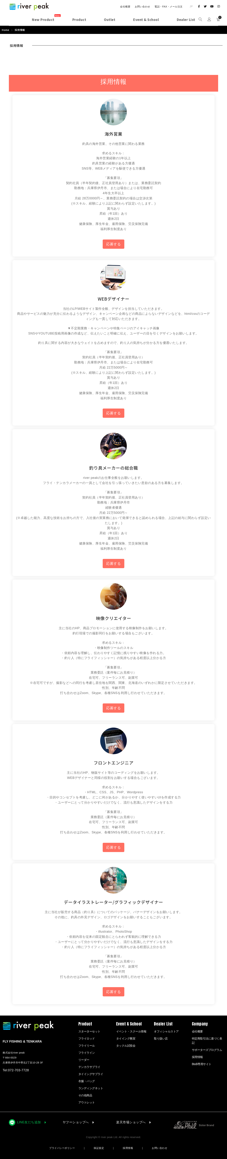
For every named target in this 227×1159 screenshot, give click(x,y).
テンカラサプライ (89, 1066)
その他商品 (85, 1095)
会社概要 (125, 6)
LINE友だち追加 (29, 1122)
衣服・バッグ (86, 1081)
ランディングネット (90, 1088)
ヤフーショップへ (76, 1122)
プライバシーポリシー (62, 1148)
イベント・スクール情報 (131, 1031)
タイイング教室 (125, 1038)
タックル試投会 (125, 1045)
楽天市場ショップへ (131, 1122)
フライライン (86, 1052)
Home (5, 30)
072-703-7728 (18, 1070)
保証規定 (99, 1148)
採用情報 (128, 1148)
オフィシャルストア (166, 1031)
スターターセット (89, 1031)
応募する (113, 244)
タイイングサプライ (90, 1074)
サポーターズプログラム (207, 1049)
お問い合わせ (142, 6)
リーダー (83, 1059)
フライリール (86, 1045)
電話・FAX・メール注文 (168, 6)
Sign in (209, 19)
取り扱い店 (161, 1038)
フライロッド (86, 1038)
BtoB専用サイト (201, 1064)
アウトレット (86, 1102)
